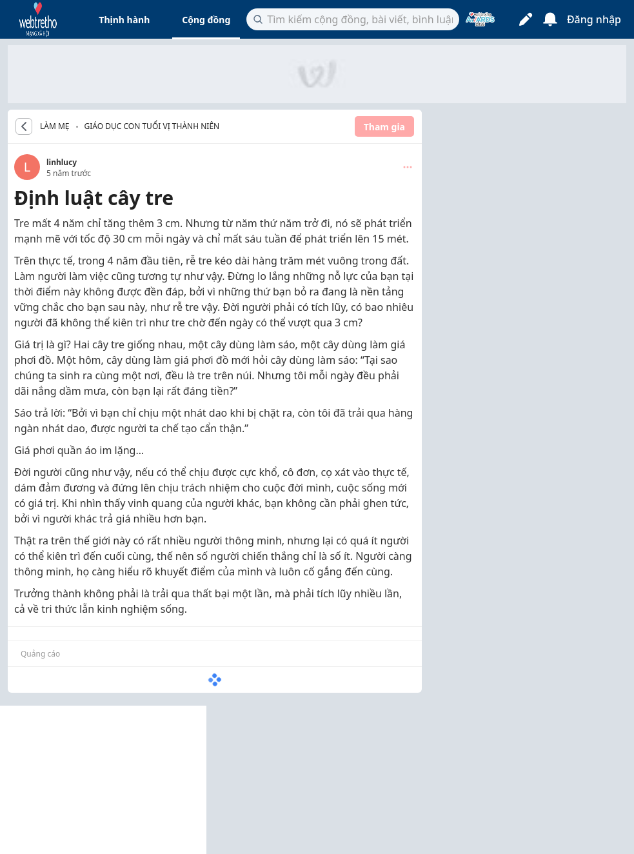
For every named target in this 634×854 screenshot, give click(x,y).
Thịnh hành (124, 20)
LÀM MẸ (55, 126)
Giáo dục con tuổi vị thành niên (152, 126)
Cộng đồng (206, 20)
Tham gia (384, 127)
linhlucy (61, 162)
